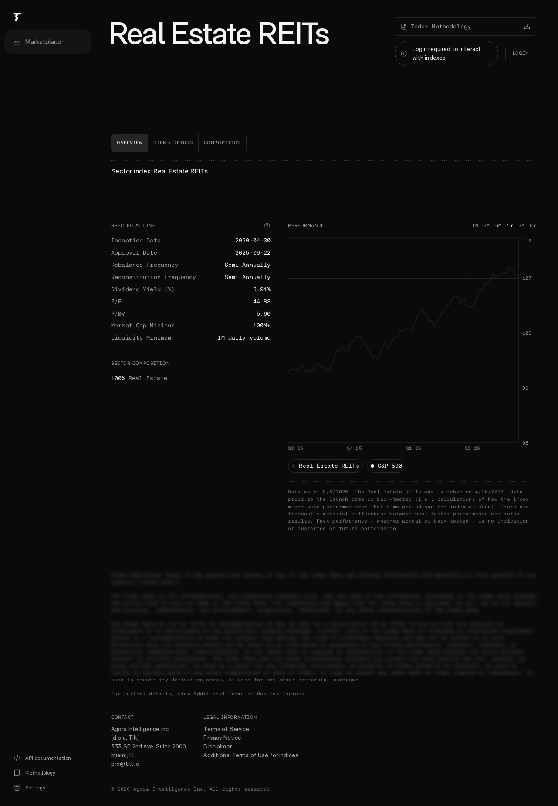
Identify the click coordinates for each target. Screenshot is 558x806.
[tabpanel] (323, 346)
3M (487, 225)
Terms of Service (226, 728)
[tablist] (323, 143)
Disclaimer (217, 746)
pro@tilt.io (125, 763)
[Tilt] (47, 17)
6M (498, 225)
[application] (412, 355)
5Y (533, 225)
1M (475, 225)
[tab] (130, 143)
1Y (510, 225)
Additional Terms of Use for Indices (248, 694)
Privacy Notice (222, 737)
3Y (521, 225)
